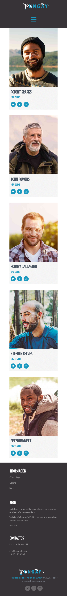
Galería (12, 482)
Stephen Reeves (21, 354)
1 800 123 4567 (17, 554)
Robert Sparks (21, 92)
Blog (11, 488)
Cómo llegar (15, 477)
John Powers (20, 179)
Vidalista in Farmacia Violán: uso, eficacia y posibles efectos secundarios (33, 519)
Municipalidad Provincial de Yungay (26, 577)
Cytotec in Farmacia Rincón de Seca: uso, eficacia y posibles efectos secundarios (32, 511)
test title (13, 525)
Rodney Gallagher (24, 267)
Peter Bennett (21, 441)
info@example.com (18, 551)
